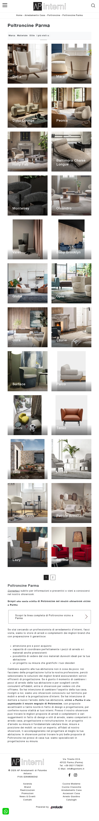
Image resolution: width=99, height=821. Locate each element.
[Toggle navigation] (4, 5)
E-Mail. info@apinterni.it (71, 769)
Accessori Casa (71, 793)
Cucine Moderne (71, 784)
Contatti (27, 800)
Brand (27, 787)
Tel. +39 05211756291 (71, 765)
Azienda (27, 784)
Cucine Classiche (71, 787)
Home (19, 15)
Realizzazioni (27, 790)
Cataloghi (71, 800)
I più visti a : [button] (43, 36)
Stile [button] (32, 36)
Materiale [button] (22, 36)
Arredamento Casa (35, 15)
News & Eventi (28, 796)
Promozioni (28, 793)
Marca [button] (12, 36)
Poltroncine (53, 15)
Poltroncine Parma (72, 15)
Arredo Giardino (71, 796)
